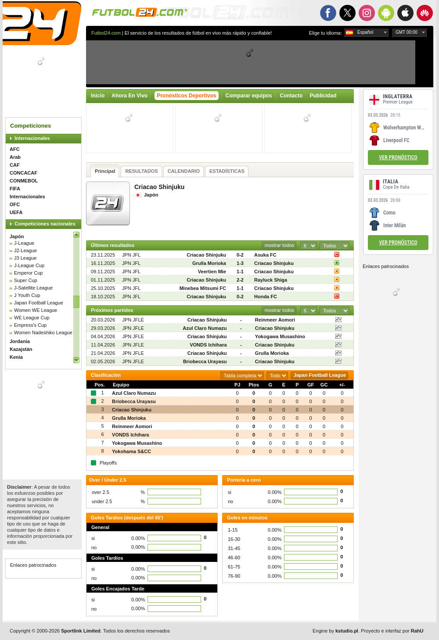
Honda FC (265, 296)
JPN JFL (131, 254)
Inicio (97, 96)
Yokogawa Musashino (280, 336)
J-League (24, 243)
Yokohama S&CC (131, 451)
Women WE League (35, 310)
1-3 (240, 263)
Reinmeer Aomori (275, 319)
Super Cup (25, 280)
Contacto (291, 96)
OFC (15, 204)
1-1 (240, 271)
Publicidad (323, 96)
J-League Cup (29, 265)
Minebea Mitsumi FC (203, 288)
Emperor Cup (28, 272)
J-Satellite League (33, 287)
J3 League (25, 258)
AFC (15, 149)
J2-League (25, 250)
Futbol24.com (106, 33)
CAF (15, 165)
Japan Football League (38, 302)
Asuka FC (265, 254)
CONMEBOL (24, 180)
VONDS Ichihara (208, 344)
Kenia (16, 357)
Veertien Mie (212, 271)
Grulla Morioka (209, 263)
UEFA (16, 212)
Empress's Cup (30, 325)
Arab (15, 157)
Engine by (335, 630)
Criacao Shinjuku (206, 254)
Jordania (20, 341)
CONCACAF (23, 172)
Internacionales (32, 138)
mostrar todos (279, 245)
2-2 (240, 279)
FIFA (15, 188)
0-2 (240, 254)
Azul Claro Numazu (205, 328)
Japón (17, 236)
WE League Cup (32, 317)
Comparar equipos (249, 96)
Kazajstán (21, 349)
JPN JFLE (133, 319)
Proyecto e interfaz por (392, 630)
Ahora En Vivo (130, 96)
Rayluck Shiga (270, 279)
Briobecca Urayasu (205, 361)
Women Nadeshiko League (43, 332)
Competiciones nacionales (45, 223)
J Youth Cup (27, 295)
